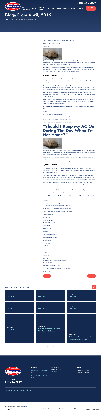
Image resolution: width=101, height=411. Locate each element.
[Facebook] (11, 390)
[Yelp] (18, 390)
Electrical (33, 377)
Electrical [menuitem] (58, 8)
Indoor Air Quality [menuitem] (42, 8)
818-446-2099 (87, 3)
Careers (43, 372)
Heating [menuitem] (34, 8)
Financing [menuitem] (66, 8)
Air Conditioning (35, 370)
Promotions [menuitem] (80, 8)
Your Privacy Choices (22, 406)
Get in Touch (44, 375)
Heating (33, 372)
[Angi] (21, 390)
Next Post (91, 276)
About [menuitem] (73, 8)
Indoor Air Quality (35, 375)
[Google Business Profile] (30, 390)
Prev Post (47, 276)
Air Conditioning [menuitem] (26, 8)
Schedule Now (90, 8)
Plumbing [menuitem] (51, 8)
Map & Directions (54, 371)
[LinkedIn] (24, 390)
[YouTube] (14, 390)
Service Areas (44, 370)
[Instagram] (27, 390)
